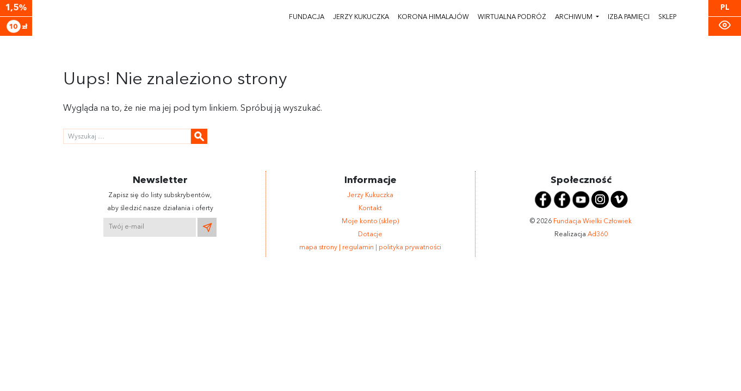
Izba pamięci (629, 17)
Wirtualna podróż (512, 17)
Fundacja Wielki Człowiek (592, 221)
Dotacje (370, 234)
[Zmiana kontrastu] (725, 25)
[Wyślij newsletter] (207, 227)
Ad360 (598, 234)
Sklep (667, 17)
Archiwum (574, 17)
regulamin (358, 247)
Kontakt (370, 208)
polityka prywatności (410, 247)
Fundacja (306, 17)
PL (725, 7)
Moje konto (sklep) (370, 221)
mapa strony (319, 247)
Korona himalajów (433, 17)
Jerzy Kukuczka (361, 17)
